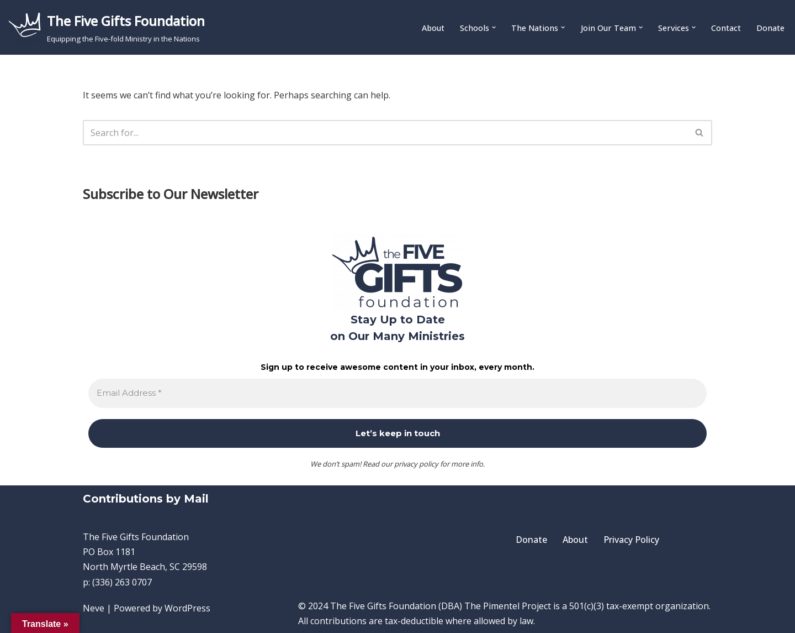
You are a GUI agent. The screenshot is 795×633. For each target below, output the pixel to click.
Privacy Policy (631, 539)
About (433, 28)
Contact (726, 28)
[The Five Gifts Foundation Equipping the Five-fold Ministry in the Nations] (106, 27)
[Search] (385, 132)
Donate (770, 28)
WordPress (187, 608)
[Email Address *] (397, 393)
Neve (93, 608)
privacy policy (416, 464)
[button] (494, 27)
